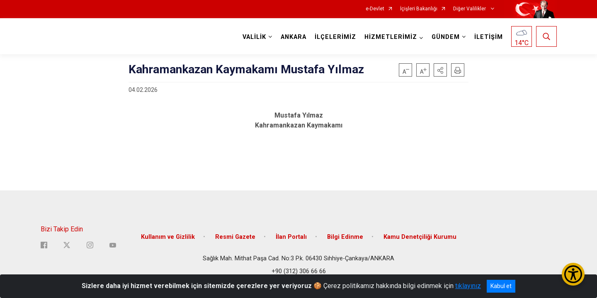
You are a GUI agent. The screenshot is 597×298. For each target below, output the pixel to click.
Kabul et (501, 286)
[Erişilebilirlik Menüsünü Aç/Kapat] (573, 274)
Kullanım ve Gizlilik (168, 236)
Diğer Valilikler (470, 9)
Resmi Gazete (235, 236)
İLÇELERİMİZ (335, 37)
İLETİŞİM (488, 37)
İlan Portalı (291, 236)
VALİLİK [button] (254, 37)
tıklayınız (468, 286)
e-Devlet (375, 9)
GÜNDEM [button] (446, 37)
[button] (440, 70)
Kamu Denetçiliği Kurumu (419, 236)
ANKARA (293, 37)
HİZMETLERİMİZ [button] (390, 37)
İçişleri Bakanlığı (418, 9)
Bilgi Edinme (345, 236)
